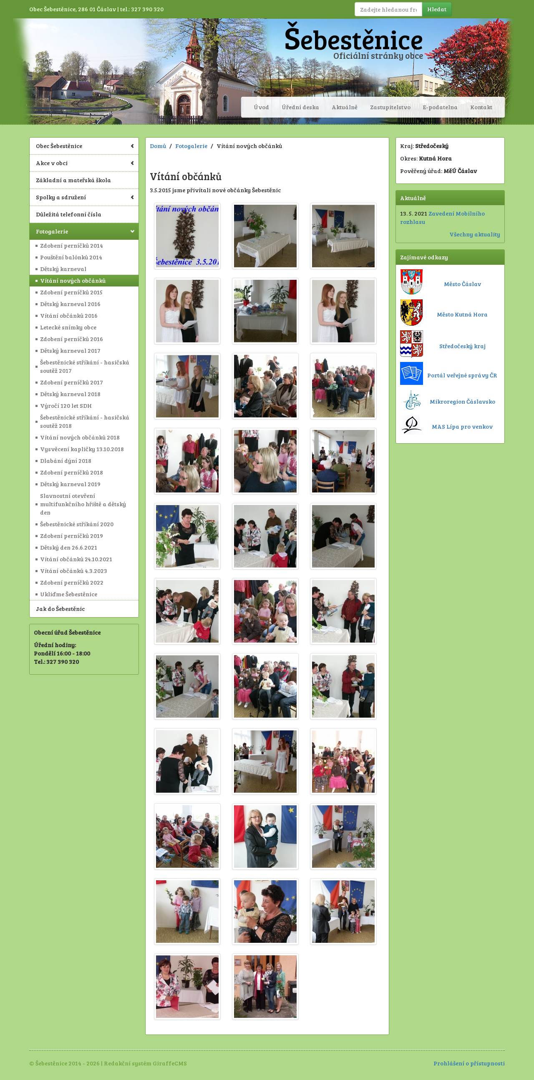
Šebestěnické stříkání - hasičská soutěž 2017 (84, 366)
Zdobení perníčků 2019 (71, 536)
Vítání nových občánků (73, 280)
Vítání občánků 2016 (69, 315)
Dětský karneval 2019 (70, 484)
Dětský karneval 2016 (70, 304)
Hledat (436, 9)
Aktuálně (345, 107)
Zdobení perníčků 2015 (71, 292)
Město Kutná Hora (462, 314)
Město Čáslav (462, 284)
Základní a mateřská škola (73, 180)
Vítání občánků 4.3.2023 (73, 571)
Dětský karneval (63, 269)
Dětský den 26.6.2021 (68, 547)
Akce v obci (85, 163)
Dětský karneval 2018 (70, 394)
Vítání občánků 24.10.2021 (76, 559)
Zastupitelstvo (390, 107)
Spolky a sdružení (85, 197)
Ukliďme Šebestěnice (68, 594)
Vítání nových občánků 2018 (80, 437)
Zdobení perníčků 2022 (71, 582)
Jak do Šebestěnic (60, 609)
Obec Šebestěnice (85, 146)
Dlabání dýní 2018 (65, 461)
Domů (158, 146)
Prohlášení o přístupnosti (469, 1063)
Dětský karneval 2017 (70, 350)
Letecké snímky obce (68, 327)
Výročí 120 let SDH (66, 405)
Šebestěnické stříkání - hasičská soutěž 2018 (84, 421)
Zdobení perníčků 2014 (71, 245)
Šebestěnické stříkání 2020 (76, 524)
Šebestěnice (353, 39)
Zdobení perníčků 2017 (71, 382)
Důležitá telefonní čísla (68, 214)
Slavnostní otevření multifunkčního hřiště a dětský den (83, 504)
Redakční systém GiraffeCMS (145, 1063)
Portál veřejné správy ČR (462, 375)
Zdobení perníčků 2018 (71, 472)
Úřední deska (300, 107)
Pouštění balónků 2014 (71, 257)
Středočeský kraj (462, 346)
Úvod (261, 107)
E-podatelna (440, 107)
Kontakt (481, 107)
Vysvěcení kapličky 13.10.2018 (82, 449)
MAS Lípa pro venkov (462, 426)
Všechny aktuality (474, 234)
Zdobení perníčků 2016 (71, 339)
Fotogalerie (85, 231)
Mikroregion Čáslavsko (462, 401)
